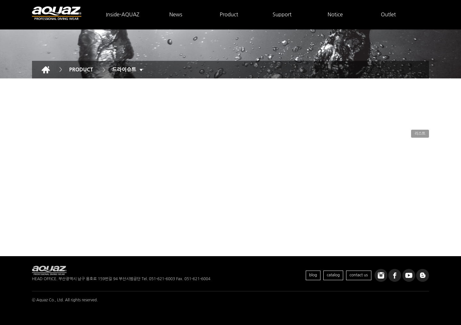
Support (281, 14)
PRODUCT (81, 69)
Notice (335, 14)
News (175, 14)
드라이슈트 (127, 69)
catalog (333, 275)
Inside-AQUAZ (123, 14)
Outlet (388, 14)
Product (229, 14)
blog (313, 275)
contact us (359, 275)
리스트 (420, 133)
